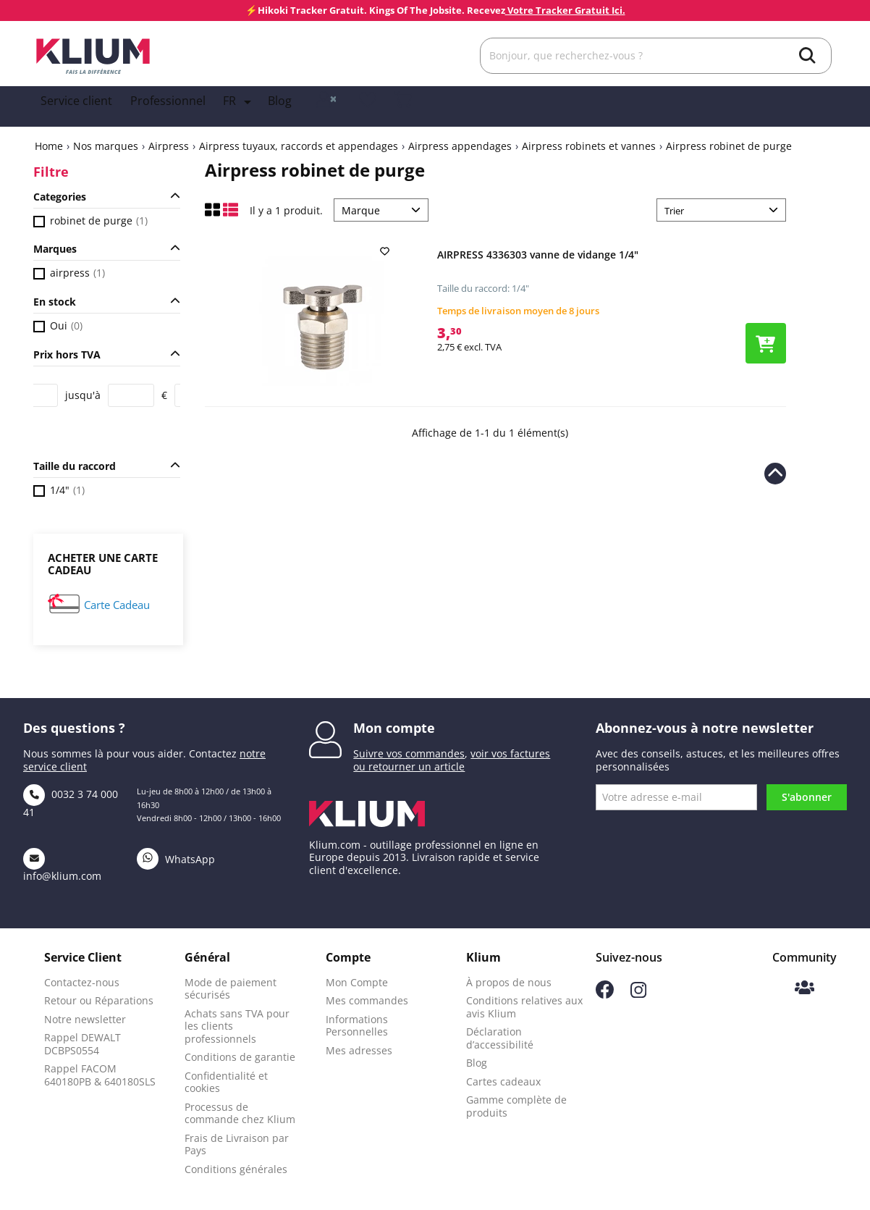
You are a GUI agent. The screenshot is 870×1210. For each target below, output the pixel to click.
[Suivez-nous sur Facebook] (605, 994)
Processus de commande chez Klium (240, 1113)
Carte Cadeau (117, 605)
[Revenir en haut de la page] (775, 473)
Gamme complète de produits (516, 1106)
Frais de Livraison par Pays (237, 1144)
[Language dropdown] (239, 102)
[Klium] (93, 54)
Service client (76, 101)
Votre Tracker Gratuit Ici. (565, 10)
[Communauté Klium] (804, 988)
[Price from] (35, 395)
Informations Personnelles (357, 1025)
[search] (807, 57)
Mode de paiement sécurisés (230, 988)
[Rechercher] (656, 55)
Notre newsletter (85, 1019)
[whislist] (367, 100)
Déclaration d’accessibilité (499, 1038)
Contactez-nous (81, 982)
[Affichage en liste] (230, 213)
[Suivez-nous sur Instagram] (638, 994)
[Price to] (131, 395)
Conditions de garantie (240, 1057)
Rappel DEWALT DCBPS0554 (82, 1043)
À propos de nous (509, 982)
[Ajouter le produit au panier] (766, 343)
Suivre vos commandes (409, 753)
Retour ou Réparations (98, 1000)
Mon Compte (357, 982)
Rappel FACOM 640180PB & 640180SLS (100, 1075)
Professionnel (168, 101)
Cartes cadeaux (503, 1081)
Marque (361, 210)
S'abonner (807, 797)
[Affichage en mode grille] (214, 213)
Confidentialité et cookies (226, 1082)
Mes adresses (359, 1050)
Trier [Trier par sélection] (674, 210)
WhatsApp (176, 859)
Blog (280, 101)
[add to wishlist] (386, 251)
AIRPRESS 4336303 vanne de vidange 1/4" (537, 254)
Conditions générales (236, 1169)
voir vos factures (510, 753)
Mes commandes (367, 1000)
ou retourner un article (409, 766)
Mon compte (394, 727)
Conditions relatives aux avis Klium (524, 1006)
